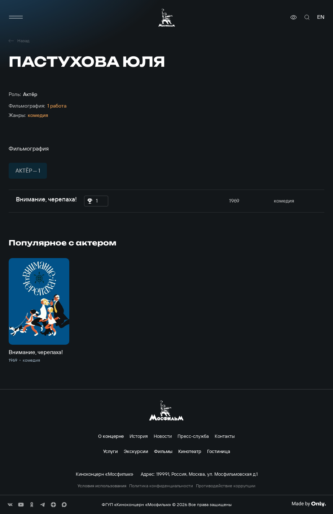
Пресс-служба (193, 436)
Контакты (225, 436)
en (320, 17)
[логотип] (166, 17)
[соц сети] (10, 505)
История (139, 436)
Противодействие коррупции (225, 485)
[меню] (16, 17)
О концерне (111, 436)
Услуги (110, 451)
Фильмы (163, 451)
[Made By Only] (309, 504)
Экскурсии (136, 451)
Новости (163, 436)
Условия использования (102, 485)
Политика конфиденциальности (161, 485)
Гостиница (218, 451)
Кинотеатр (189, 451)
